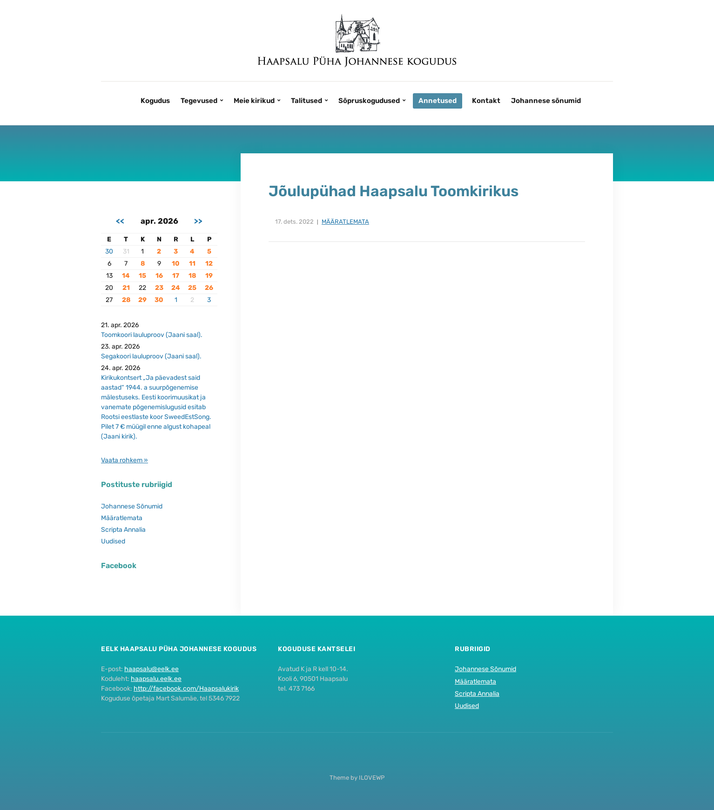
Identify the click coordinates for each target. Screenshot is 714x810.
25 (192, 288)
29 (142, 300)
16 (159, 276)
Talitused (306, 100)
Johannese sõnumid (546, 100)
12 (209, 264)
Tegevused (199, 100)
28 (126, 300)
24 (175, 288)
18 (192, 276)
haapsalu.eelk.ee (156, 679)
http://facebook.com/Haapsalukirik (186, 689)
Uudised (113, 541)
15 (142, 276)
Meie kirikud (254, 100)
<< (120, 221)
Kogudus (155, 100)
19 (209, 276)
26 (209, 288)
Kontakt (486, 100)
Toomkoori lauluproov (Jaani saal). (151, 335)
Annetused (437, 100)
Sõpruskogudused (369, 100)
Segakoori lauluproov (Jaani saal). (151, 356)
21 (126, 288)
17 (175, 276)
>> (198, 221)
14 (126, 276)
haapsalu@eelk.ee (151, 669)
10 (176, 264)
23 (159, 288)
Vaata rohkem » (124, 460)
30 (109, 251)
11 (192, 264)
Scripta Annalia (123, 530)
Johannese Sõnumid (131, 506)
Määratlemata (345, 221)
